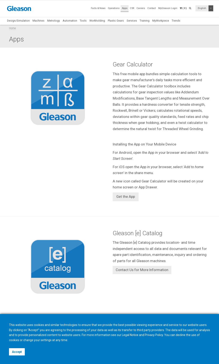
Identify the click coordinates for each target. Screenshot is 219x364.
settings (46, 340)
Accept (17, 352)
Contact (151, 8)
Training (144, 20)
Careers (140, 8)
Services (132, 20)
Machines (38, 20)
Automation (70, 20)
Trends (176, 20)
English (202, 8)
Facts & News (98, 8)
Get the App (125, 196)
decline (180, 335)
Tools (83, 20)
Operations (114, 8)
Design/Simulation (18, 20)
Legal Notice (130, 335)
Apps (124, 8)
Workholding (97, 20)
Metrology (53, 20)
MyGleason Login (167, 8)
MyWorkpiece (160, 20)
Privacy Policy (154, 335)
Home (12, 28)
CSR (132, 8)
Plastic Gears (116, 20)
